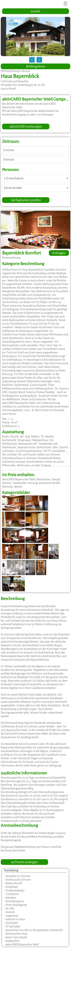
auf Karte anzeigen (24, 862)
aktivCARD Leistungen (26, 126)
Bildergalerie (35, 66)
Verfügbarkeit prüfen (26, 200)
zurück (35, 11)
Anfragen (59, 253)
